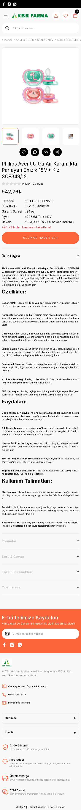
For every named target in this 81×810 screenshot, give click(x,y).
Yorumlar (9, 541)
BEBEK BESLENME (39, 201)
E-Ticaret (32, 807)
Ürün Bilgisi (11, 256)
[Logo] (30, 15)
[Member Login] (56, 15)
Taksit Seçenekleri (17, 572)
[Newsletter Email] (40, 634)
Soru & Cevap (13, 557)
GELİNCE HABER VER (40, 237)
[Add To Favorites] (23, 152)
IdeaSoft (20, 807)
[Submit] (7, 634)
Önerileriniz (11, 587)
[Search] (40, 28)
